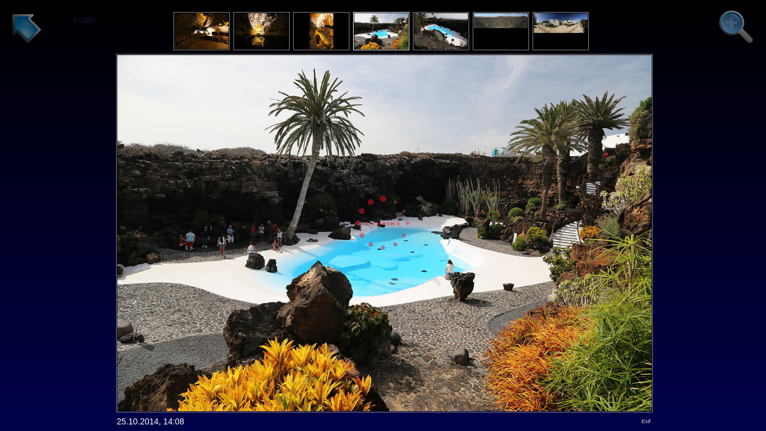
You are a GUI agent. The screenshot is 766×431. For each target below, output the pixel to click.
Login (84, 20)
